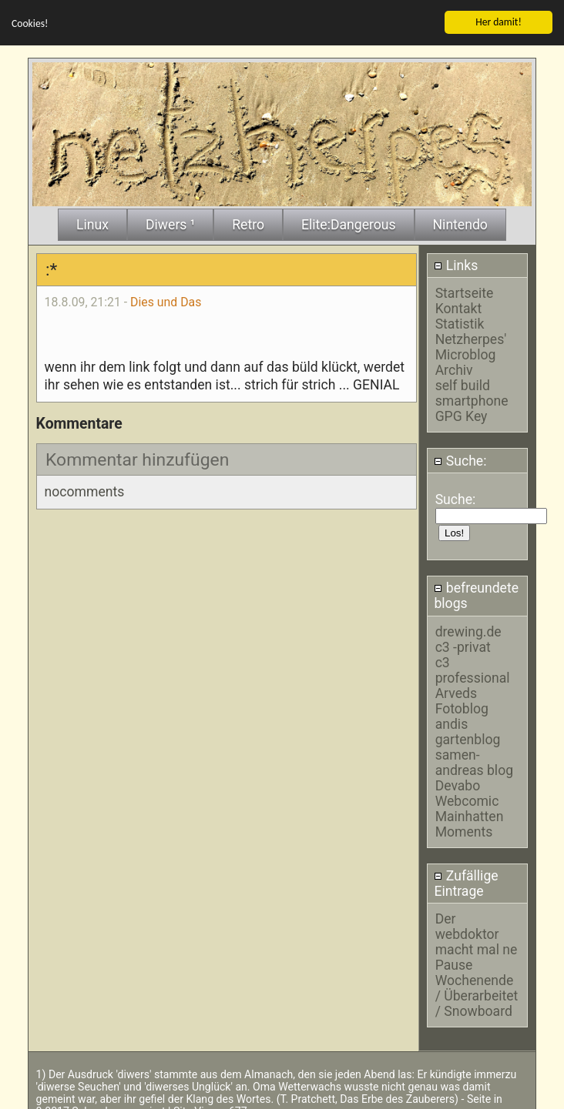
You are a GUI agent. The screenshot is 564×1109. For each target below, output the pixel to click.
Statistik (460, 321)
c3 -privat (463, 643)
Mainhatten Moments (469, 820)
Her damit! (498, 18)
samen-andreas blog (474, 758)
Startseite (464, 290)
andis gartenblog (468, 728)
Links (456, 262)
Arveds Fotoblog (461, 697)
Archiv (454, 367)
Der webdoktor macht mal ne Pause (476, 939)
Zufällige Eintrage (466, 879)
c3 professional (472, 666)
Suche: (460, 457)
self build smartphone (472, 390)
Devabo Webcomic (467, 789)
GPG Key (461, 413)
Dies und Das (165, 298)
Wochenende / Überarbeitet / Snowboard (477, 993)
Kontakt (458, 305)
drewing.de (468, 628)
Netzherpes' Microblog (471, 344)
